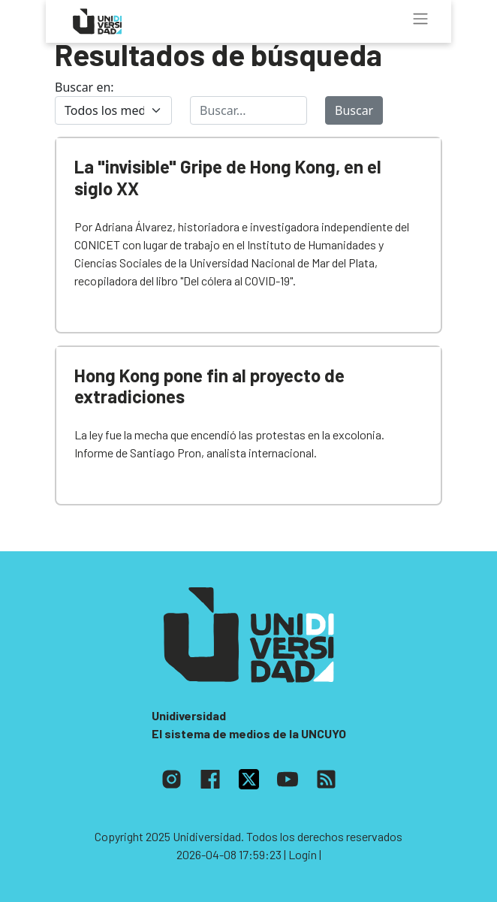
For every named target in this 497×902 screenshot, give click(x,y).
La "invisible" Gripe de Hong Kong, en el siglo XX (227, 177)
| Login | (302, 854)
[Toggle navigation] (420, 19)
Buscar (354, 110)
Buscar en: (84, 87)
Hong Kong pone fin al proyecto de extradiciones (209, 386)
